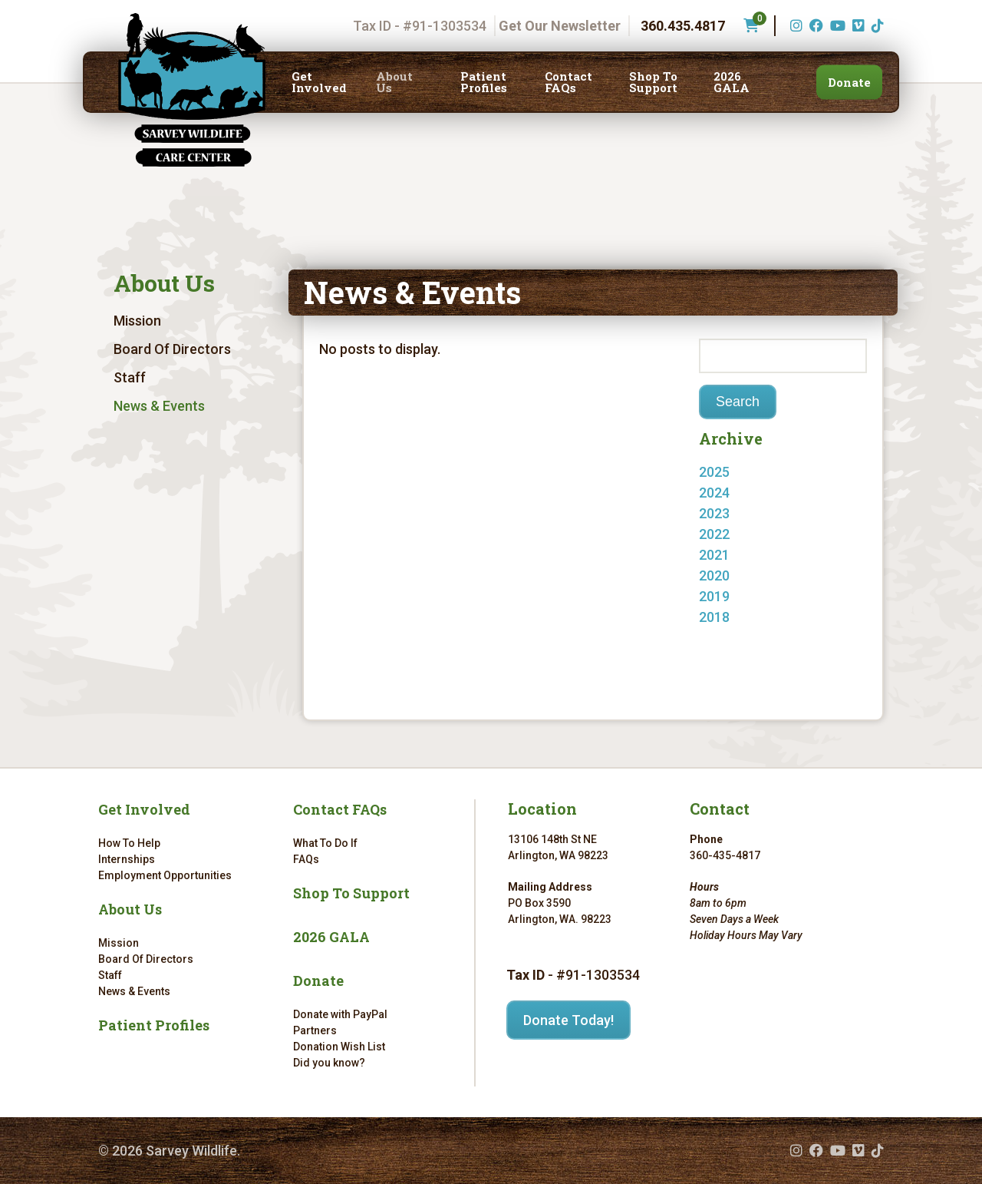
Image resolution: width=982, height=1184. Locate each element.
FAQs (306, 859)
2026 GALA (731, 82)
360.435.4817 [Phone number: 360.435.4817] (683, 26)
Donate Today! (568, 1020)
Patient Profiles (483, 82)
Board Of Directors (172, 349)
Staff (130, 377)
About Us (394, 82)
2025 (714, 472)
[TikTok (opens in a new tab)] (876, 26)
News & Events (159, 406)
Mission (137, 321)
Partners (315, 1030)
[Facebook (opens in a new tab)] (814, 26)
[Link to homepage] (192, 90)
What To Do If (325, 843)
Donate (849, 82)
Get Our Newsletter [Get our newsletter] (560, 26)
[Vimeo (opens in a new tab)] (857, 26)
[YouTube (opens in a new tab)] (835, 26)
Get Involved (319, 82)
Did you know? (329, 1063)
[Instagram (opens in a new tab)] (794, 26)
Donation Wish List (339, 1046)
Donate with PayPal (340, 1014)
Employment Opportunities (165, 875)
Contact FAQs (568, 82)
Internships (126, 859)
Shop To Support (653, 82)
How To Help (129, 843)
